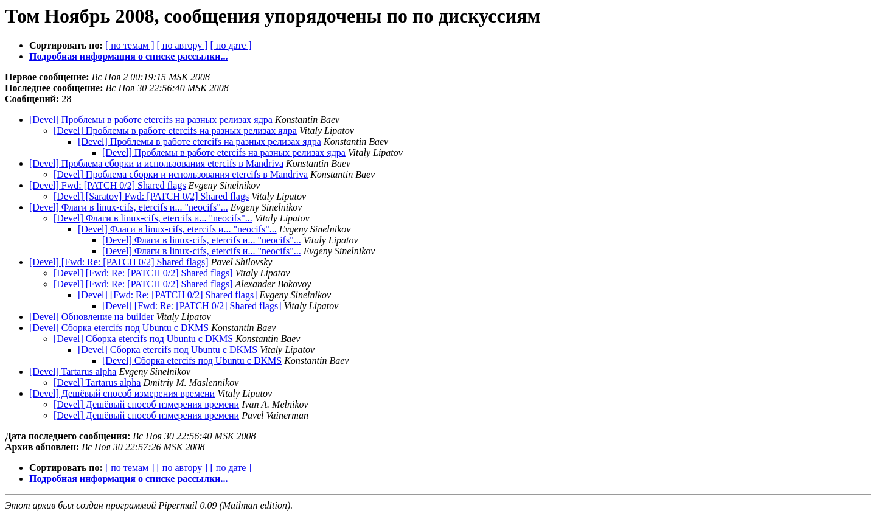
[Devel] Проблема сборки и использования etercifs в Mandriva (156, 163)
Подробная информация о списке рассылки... (128, 56)
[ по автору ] (181, 45)
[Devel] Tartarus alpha (72, 371)
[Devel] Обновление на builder (91, 317)
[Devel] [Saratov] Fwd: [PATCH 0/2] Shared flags (151, 196)
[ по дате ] (231, 45)
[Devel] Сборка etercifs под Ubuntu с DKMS (119, 327)
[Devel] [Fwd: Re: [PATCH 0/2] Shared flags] (118, 262)
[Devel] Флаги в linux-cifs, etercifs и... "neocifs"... (128, 207)
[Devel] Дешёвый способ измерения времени (122, 393)
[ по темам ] (130, 45)
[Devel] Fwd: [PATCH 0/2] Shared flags (107, 185)
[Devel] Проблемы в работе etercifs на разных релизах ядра (151, 119)
